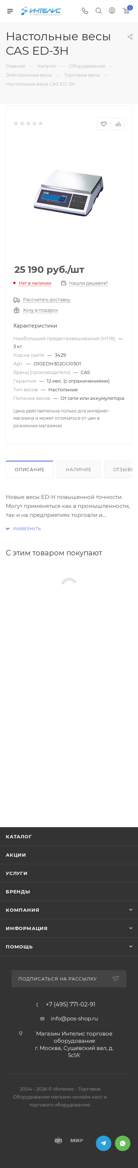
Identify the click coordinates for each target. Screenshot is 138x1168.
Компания (22, 910)
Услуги (17, 873)
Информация (27, 928)
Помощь (19, 947)
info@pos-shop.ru (74, 1018)
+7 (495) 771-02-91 (70, 1004)
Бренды (18, 891)
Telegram (103, 1143)
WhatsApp (122, 1143)
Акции (16, 855)
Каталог (19, 836)
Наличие (79, 469)
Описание (29, 469)
